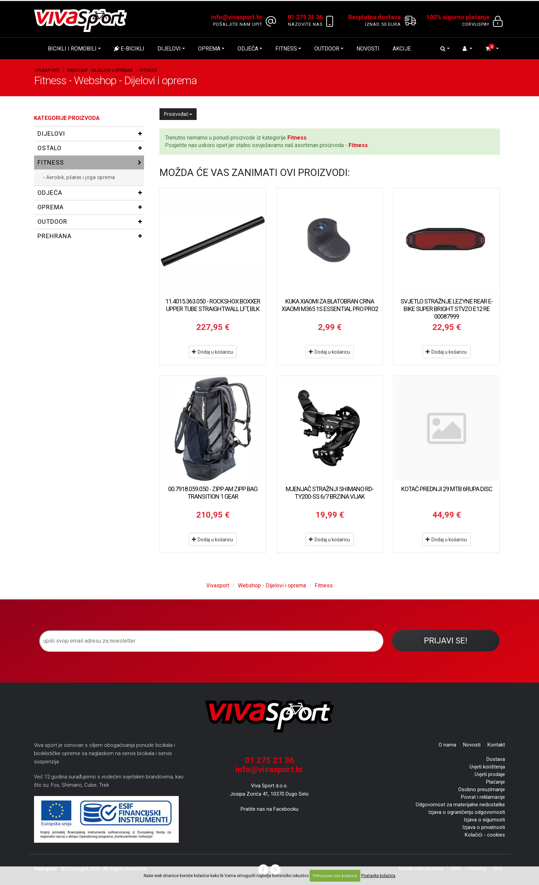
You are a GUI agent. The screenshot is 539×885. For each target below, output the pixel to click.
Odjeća (248, 48)
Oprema (209, 48)
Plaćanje (495, 782)
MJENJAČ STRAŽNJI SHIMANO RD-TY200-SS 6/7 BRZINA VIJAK (330, 492)
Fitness (286, 48)
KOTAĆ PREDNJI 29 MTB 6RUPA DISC (446, 489)
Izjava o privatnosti (483, 827)
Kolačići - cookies (485, 835)
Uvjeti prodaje (490, 774)
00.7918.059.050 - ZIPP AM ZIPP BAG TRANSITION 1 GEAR (212, 492)
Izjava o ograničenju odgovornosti (466, 812)
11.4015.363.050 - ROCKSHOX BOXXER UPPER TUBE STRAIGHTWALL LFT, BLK (212, 305)
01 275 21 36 (269, 760)
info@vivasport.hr (269, 769)
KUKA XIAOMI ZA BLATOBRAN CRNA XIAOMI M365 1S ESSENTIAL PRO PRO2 (330, 305)
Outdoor (326, 48)
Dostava (495, 759)
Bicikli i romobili (72, 48)
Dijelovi (169, 48)
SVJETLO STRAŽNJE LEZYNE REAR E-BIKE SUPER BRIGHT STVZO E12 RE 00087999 (446, 309)
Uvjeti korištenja (487, 767)
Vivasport (47, 70)
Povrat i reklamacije (483, 797)
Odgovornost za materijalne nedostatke (460, 804)
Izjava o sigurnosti (484, 820)
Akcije (402, 48)
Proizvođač (178, 114)
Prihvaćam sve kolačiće (335, 875)
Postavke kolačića (378, 875)
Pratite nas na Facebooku (269, 809)
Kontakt (496, 745)
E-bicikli (129, 48)
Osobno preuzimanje (481, 789)
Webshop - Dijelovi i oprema (100, 70)
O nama (447, 745)
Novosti (368, 48)
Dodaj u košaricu (212, 352)
